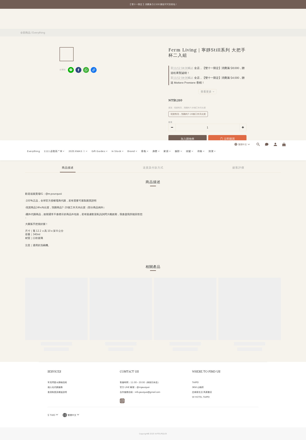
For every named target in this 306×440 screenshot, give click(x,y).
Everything (33, 19)
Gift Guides (100, 19)
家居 (167, 19)
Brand (132, 19)
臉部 (178, 19)
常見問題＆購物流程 (57, 382)
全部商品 (25, 32)
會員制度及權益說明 (57, 392)
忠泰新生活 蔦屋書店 (202, 392)
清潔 (212, 19)
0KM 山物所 (198, 387)
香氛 (145, 19)
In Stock (118, 19)
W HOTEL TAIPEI (201, 397)
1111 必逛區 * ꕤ (54, 19)
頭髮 (189, 19)
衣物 (201, 19)
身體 (156, 19)
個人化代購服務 (55, 387)
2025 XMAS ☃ (78, 19)
